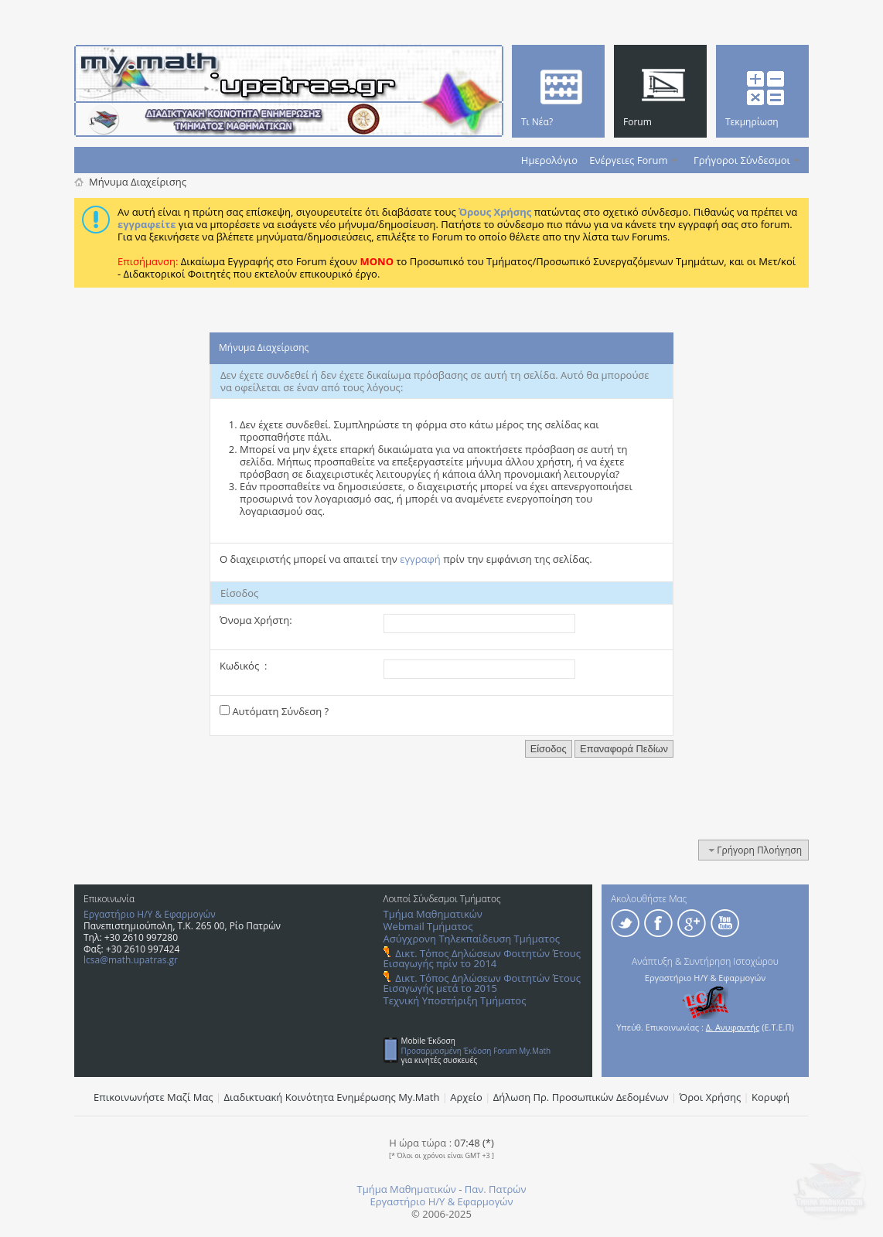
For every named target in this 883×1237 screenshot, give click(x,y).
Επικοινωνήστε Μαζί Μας (153, 1097)
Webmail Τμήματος (428, 926)
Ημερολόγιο (549, 160)
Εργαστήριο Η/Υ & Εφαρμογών (150, 914)
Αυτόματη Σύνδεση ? (274, 711)
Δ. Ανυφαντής (733, 1027)
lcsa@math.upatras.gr (131, 959)
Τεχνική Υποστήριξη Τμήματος (455, 1000)
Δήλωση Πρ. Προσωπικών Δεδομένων (581, 1097)
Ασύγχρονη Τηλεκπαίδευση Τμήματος (472, 939)
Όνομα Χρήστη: (256, 620)
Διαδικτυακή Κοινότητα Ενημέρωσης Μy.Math (332, 1097)
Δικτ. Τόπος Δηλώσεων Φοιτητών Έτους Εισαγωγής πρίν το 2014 (482, 958)
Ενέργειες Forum (628, 160)
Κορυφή (770, 1097)
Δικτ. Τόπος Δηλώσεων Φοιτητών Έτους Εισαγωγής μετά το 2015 (482, 983)
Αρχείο (466, 1097)
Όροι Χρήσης (711, 1097)
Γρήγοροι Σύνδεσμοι (742, 160)
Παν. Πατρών (496, 1189)
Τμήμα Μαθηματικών (433, 914)
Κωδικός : (243, 665)
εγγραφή (420, 559)
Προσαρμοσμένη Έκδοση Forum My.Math (476, 1050)
